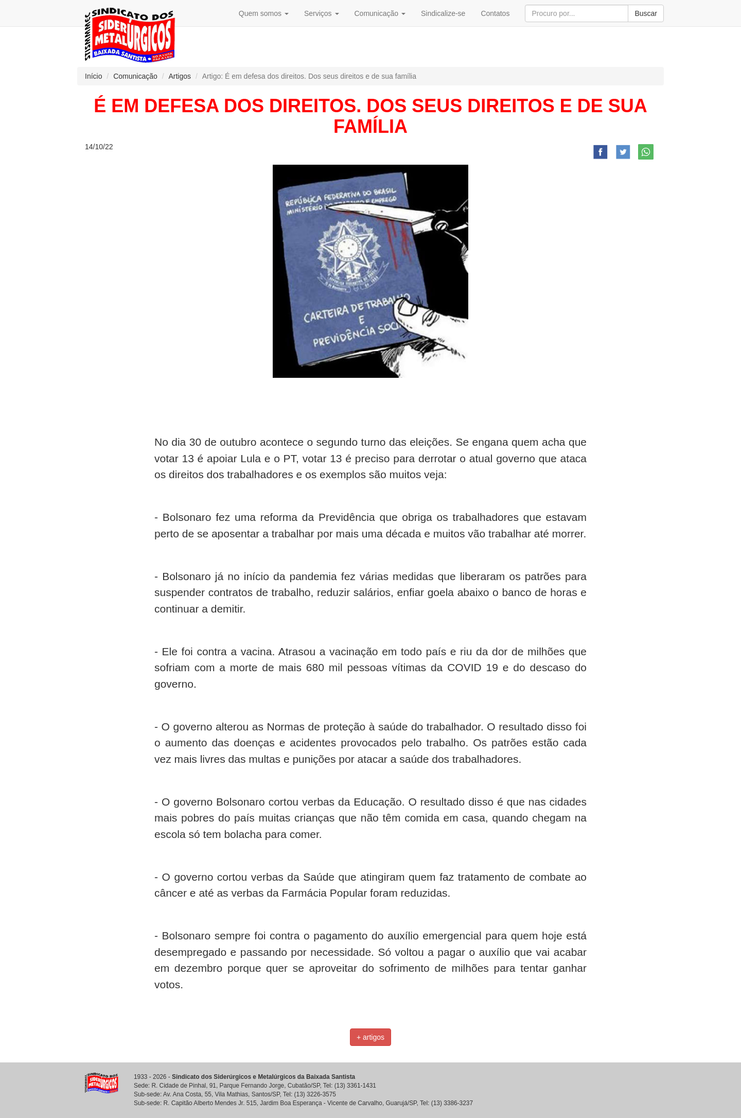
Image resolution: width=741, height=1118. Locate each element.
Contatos (495, 13)
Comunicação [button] (380, 13)
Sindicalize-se (443, 13)
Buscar (645, 13)
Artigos (179, 76)
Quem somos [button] (264, 13)
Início (93, 76)
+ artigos (370, 1037)
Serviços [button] (321, 13)
